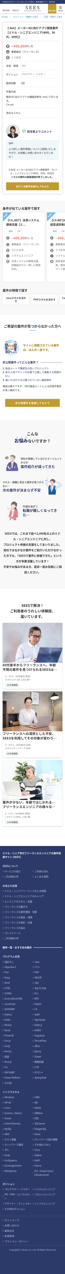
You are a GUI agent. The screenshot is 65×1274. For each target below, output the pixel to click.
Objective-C (10, 967)
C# (35, 1009)
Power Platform (12, 1077)
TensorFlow (40, 1040)
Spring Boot (40, 1077)
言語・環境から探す (53, 16)
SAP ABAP (10, 1072)
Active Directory (12, 1123)
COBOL (8, 993)
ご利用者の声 (11, 876)
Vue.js (8, 1040)
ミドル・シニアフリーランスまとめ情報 (25, 891)
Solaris (37, 1107)
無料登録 (52, 10)
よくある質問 (41, 876)
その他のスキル (42, 1144)
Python (8, 1014)
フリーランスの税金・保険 (18, 917)
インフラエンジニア (44, 1203)
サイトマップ (12, 1220)
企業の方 (15, 10)
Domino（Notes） (14, 1113)
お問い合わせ (12, 1225)
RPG (36, 998)
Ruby (7, 977)
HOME (5, 16)
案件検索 (6, 10)
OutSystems (11, 1160)
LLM (36, 1067)
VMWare (38, 1113)
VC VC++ (38, 1072)
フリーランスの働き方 (16, 906)
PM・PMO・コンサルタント (18, 1196)
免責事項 (9, 1236)
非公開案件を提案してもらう (32, 403)
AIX (36, 1102)
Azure (37, 1134)
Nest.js (8, 1051)
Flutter (37, 1056)
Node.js (38, 1025)
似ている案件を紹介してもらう (32, 186)
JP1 (6, 1149)
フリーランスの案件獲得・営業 (21, 912)
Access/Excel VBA (13, 998)
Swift (37, 1014)
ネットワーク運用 (14, 1144)
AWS (7, 1134)
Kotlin (8, 1019)
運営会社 (9, 1230)
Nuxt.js (8, 1061)
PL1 (36, 993)
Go (6, 1067)
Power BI (9, 1035)
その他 (8, 1083)
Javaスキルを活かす (16, 299)
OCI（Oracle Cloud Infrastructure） (43, 1172)
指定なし (9, 961)
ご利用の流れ (41, 871)
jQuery (37, 1051)
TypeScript (39, 1019)
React (7, 1030)
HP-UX (8, 1102)
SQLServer (39, 1123)
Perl (6, 972)
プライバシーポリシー (17, 1241)
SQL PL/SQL (40, 988)
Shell (7, 982)
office (37, 1046)
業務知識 (39, 1061)
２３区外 (16, 57)
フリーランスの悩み (15, 928)
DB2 (36, 1118)
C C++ (37, 967)
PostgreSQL (40, 1129)
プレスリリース (12, 933)
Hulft (37, 1160)
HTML (7, 988)
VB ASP (38, 977)
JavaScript (10, 1004)
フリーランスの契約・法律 (18, 922)
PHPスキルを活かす (44, 299)
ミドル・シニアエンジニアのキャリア (24, 896)
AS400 (37, 1030)
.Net (24, 65)
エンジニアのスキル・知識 (18, 901)
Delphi (37, 1004)
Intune (37, 1165)
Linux (7, 1107)
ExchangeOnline (13, 1165)
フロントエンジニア (44, 1194)
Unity (7, 1046)
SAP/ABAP (10, 1009)
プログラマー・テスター (33, 74)
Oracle (8, 1118)
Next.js (8, 1025)
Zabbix (38, 1155)
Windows (9, 1097)
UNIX (37, 1097)
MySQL (8, 1129)
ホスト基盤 (10, 1139)
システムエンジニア (44, 1189)
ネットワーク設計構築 (46, 1139)
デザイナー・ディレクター (18, 1203)
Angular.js (39, 1035)
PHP (36, 972)
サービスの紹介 (13, 871)
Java (36, 961)
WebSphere (11, 1171)
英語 (7, 1056)
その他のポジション (15, 1209)
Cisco (37, 1149)
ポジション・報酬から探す (25, 16)
